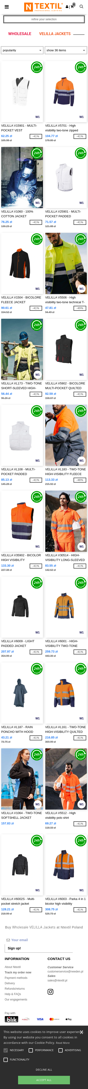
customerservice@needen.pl (65, 971)
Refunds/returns (15, 988)
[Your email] (39, 940)
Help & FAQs (13, 994)
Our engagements (16, 999)
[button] (67, 6)
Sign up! (14, 948)
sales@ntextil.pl (57, 980)
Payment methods (16, 978)
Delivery (10, 983)
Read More (63, 1043)
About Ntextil (13, 967)
